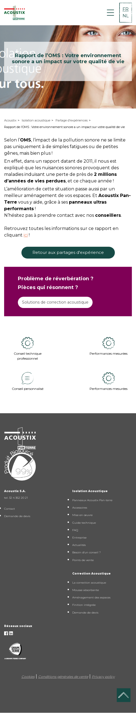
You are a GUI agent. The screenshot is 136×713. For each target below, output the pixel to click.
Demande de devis (17, 516)
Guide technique (84, 523)
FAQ (75, 530)
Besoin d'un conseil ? (86, 552)
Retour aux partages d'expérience (68, 252)
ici (26, 235)
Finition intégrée (84, 605)
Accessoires (79, 507)
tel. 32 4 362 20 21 (16, 498)
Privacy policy (103, 677)
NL (126, 15)
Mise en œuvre (82, 515)
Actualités (79, 545)
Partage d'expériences (71, 120)
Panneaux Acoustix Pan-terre (92, 500)
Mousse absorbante (85, 590)
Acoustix (10, 120)
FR (126, 9)
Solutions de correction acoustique (55, 302)
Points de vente (83, 560)
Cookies (28, 677)
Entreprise (79, 537)
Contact (9, 509)
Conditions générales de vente (63, 677)
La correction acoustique (89, 582)
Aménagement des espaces (91, 597)
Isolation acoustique (36, 120)
